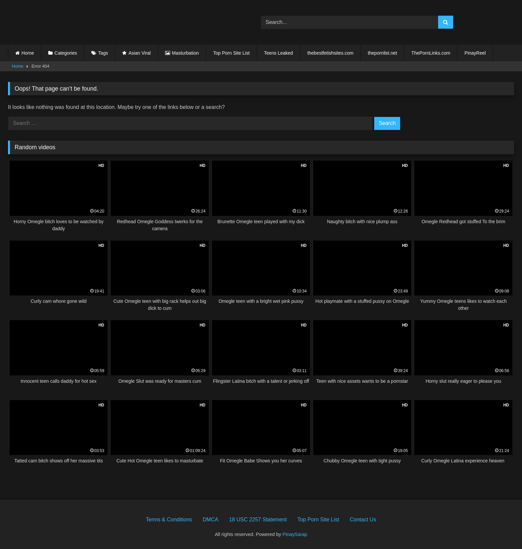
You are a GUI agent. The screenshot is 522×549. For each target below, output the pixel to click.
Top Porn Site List (231, 53)
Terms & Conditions (169, 519)
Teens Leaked (278, 53)
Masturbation (185, 53)
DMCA (210, 519)
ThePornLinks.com (430, 53)
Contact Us (363, 519)
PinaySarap (294, 534)
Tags (103, 53)
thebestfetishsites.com (330, 53)
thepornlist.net (382, 53)
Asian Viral (140, 53)
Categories (66, 53)
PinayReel (475, 53)
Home (28, 53)
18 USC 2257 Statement (258, 519)
